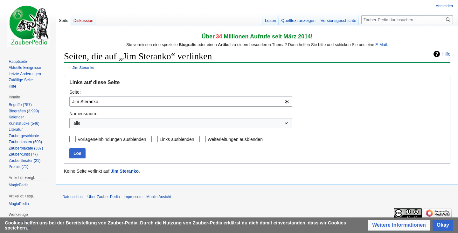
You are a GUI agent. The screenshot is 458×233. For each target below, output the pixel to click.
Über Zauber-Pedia (103, 197)
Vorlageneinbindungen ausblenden (112, 139)
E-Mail (381, 44)
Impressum (133, 197)
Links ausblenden (177, 139)
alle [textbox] (76, 123)
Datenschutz (73, 197)
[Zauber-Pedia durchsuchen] (407, 19)
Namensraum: (83, 113)
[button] (399, 225)
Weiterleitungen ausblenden (235, 139)
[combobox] (180, 102)
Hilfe (445, 54)
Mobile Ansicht (158, 197)
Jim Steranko (83, 67)
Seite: (75, 92)
